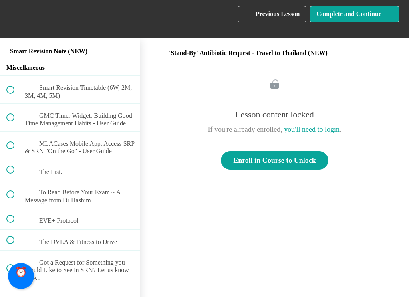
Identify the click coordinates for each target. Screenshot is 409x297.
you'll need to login (312, 129)
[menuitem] (70, 19)
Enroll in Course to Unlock (274, 160)
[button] (15, 19)
